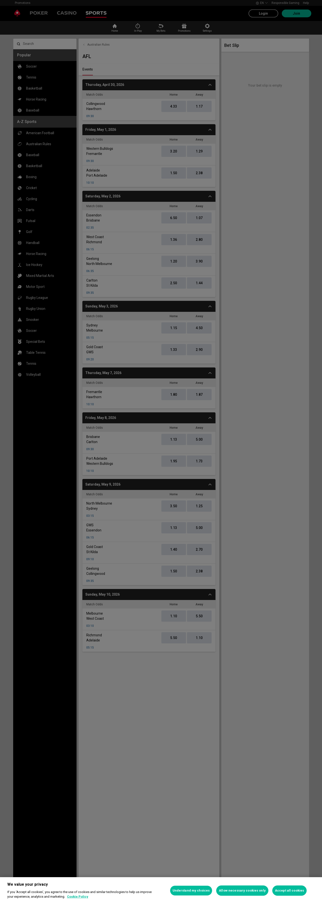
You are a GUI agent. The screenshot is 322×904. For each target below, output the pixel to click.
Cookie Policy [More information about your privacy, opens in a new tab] (77, 896)
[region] (161, 890)
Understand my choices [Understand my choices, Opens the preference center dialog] (191, 890)
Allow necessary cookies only (242, 890)
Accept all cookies (289, 890)
